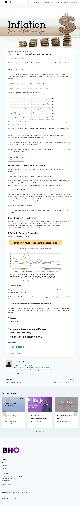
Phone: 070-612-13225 (8, 478)
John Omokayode (14, 58)
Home (30, 2)
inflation (11, 353)
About (66, 2)
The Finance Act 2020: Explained (22, 380)
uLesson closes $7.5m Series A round (57, 380)
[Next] (75, 413)
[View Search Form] (74, 2)
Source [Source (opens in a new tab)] (25, 280)
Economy (11, 51)
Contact (4, 465)
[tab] (36, 431)
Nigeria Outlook (19, 51)
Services (46, 2)
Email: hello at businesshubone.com (12, 476)
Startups (28, 51)
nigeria (18, 353)
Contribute (59, 2)
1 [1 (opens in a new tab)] (14, 342)
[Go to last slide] (4, 413)
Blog (52, 2)
